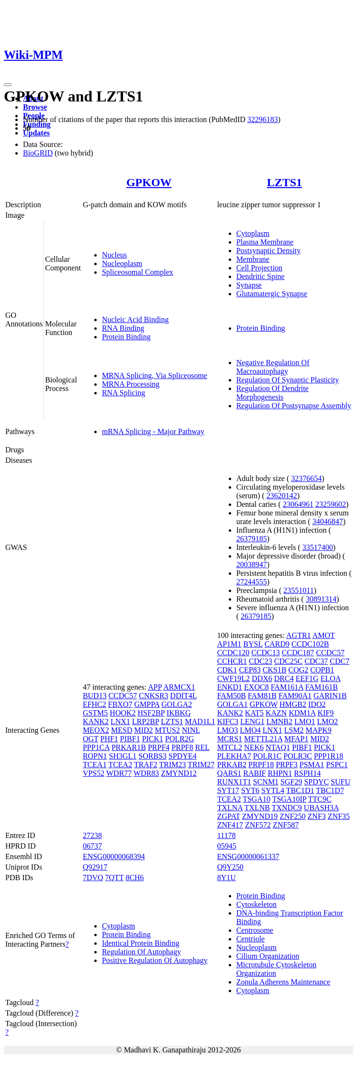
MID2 (143, 730)
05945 (226, 846)
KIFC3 (227, 721)
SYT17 (228, 790)
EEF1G (307, 678)
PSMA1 (312, 765)
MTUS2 (167, 730)
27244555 (251, 582)
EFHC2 (94, 704)
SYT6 (250, 790)
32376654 (306, 478)
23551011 (298, 590)
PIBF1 (130, 739)
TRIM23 (172, 765)
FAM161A (287, 687)
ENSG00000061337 (248, 856)
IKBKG (179, 713)
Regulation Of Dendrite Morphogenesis (272, 392)
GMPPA (146, 704)
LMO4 (250, 730)
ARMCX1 (179, 687)
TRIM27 (201, 765)
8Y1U (226, 877)
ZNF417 (230, 825)
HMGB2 (292, 704)
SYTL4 (272, 790)
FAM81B (262, 696)
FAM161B (321, 687)
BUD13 (95, 696)
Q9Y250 (230, 867)
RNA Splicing (123, 393)
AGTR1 (298, 635)
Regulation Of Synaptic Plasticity (287, 380)
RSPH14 (307, 773)
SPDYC (316, 782)
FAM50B (231, 696)
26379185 (251, 539)
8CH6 (134, 877)
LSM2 (294, 730)
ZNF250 (292, 816)
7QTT (114, 877)
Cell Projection (259, 268)
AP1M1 (229, 644)
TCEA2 (120, 765)
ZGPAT (228, 816)
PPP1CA (96, 747)
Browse (35, 107)
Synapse (249, 285)
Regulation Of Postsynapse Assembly (293, 406)
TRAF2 (145, 765)
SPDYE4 (182, 756)
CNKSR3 (153, 696)
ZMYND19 (260, 816)
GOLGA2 (176, 704)
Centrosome (254, 930)
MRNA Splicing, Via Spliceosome (154, 375)
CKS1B (275, 670)
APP (155, 687)
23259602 (330, 504)
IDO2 (316, 704)
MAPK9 (319, 730)
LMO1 (304, 721)
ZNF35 (339, 816)
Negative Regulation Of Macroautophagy (273, 366)
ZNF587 (286, 825)
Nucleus (114, 255)
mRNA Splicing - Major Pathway (153, 431)
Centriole (250, 939)
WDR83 (146, 773)
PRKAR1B (129, 747)
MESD (121, 730)
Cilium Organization (268, 956)
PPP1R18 (328, 756)
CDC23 (260, 661)
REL (202, 747)
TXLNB (257, 808)
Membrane (252, 259)
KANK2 (96, 721)
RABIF (254, 773)
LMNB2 (279, 721)
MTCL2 (229, 747)
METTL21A (263, 739)
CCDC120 (233, 653)
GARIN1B (329, 696)
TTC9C (320, 799)
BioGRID (38, 153)
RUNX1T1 (234, 782)
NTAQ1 (278, 747)
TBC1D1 (300, 790)
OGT (91, 739)
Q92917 (95, 867)
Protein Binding (126, 337)
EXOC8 (256, 687)
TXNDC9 (287, 808)
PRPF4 (158, 747)
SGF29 (291, 782)
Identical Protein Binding (140, 943)
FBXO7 (120, 704)
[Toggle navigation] (7, 84)
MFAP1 (296, 739)
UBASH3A (321, 808)
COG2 (299, 670)
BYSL (252, 644)
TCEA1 (95, 765)
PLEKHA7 (234, 756)
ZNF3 (317, 816)
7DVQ (93, 877)
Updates (36, 133)
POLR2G (179, 739)
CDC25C (288, 661)
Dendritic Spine (260, 276)
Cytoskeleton (256, 904)
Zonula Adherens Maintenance (283, 982)
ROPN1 (95, 756)
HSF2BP (151, 713)
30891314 (321, 599)
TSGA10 (256, 799)
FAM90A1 (295, 696)
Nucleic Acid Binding (135, 319)
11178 (226, 835)
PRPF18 (261, 765)
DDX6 (262, 678)
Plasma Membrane (265, 242)
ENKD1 (229, 687)
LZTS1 (284, 182)
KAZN (276, 713)
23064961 (298, 504)
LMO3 (227, 730)
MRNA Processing (130, 384)
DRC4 (284, 678)
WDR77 (119, 773)
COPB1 (322, 670)
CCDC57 (123, 696)
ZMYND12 (179, 773)
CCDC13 (265, 653)
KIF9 (325, 713)
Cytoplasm (252, 233)
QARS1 (229, 773)
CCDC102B (310, 644)
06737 (92, 846)
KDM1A (302, 713)
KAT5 (254, 713)
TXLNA (230, 808)
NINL (191, 730)
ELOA (331, 678)
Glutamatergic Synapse (272, 294)
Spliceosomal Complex (137, 272)
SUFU (340, 782)
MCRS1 (229, 739)
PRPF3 (286, 765)
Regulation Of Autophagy (141, 952)
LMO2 (327, 721)
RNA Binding (123, 328)
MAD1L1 (200, 721)
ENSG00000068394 (114, 856)
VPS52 (93, 773)
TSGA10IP (289, 799)
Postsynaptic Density (268, 250)
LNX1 (120, 721)
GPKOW (149, 182)
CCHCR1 (232, 661)
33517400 (317, 547)
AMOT (323, 635)
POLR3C (297, 756)
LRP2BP (145, 721)
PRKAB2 (231, 765)
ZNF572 (258, 825)
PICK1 (152, 739)
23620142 (282, 496)
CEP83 (249, 670)
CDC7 (339, 661)
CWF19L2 (233, 678)
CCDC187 (298, 653)
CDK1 (227, 670)
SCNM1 (266, 782)
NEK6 (254, 747)
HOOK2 (122, 713)
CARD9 (277, 644)
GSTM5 (95, 713)
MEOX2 (96, 730)
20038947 (251, 564)
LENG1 (252, 721)
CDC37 (316, 661)
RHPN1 (280, 773)
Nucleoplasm (122, 263)
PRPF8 (182, 747)
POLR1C (267, 756)
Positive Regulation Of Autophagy (155, 960)
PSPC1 (336, 765)
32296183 (262, 119)
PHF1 (109, 739)
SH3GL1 (123, 756)
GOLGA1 (232, 704)
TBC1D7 (330, 790)
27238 (92, 835)
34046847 (327, 521)
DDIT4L (183, 696)
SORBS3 (152, 756)
